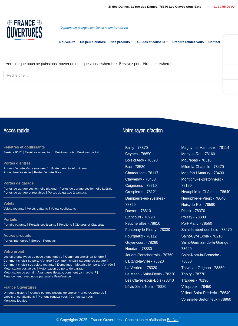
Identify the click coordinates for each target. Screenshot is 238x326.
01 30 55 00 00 (224, 6)
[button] (131, 42)
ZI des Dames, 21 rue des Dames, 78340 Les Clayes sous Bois (155, 6)
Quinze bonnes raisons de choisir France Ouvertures (67, 292)
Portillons (65, 224)
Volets (8, 203)
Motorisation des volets (19, 268)
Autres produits (17, 235)
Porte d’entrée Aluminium (69, 168)
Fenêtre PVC (12, 152)
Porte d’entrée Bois (47, 172)
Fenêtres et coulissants (24, 147)
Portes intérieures (15, 241)
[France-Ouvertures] (24, 30)
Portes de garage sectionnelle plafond (29, 188)
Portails (10, 219)
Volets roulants (13, 208)
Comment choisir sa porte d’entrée (27, 261)
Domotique (65, 265)
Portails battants (14, 224)
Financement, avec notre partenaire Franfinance (37, 276)
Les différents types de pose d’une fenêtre (32, 257)
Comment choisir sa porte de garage (80, 261)
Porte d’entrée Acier (17, 172)
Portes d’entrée (16, 163)
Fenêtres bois (64, 152)
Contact (214, 42)
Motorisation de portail (19, 272)
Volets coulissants (63, 208)
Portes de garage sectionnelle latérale (86, 188)
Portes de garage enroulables (24, 192)
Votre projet (13, 252)
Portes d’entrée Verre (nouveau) (25, 168)
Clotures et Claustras (89, 224)
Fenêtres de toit (88, 152)
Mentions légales (15, 300)
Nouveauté (67, 42)
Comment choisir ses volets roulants (28, 265)
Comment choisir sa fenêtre (84, 257)
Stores (35, 241)
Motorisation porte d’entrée (94, 265)
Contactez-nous (82, 296)
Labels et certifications (19, 296)
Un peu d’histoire (93, 42)
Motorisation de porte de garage (61, 268)
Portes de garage (18, 183)
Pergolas (49, 241)
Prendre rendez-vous (188, 42)
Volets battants (37, 208)
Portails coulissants (42, 224)
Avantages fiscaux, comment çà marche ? (66, 272)
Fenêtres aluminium (38, 152)
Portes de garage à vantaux (67, 192)
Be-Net (172, 320)
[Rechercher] (113, 75)
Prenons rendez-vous (53, 296)
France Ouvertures (19, 288)
